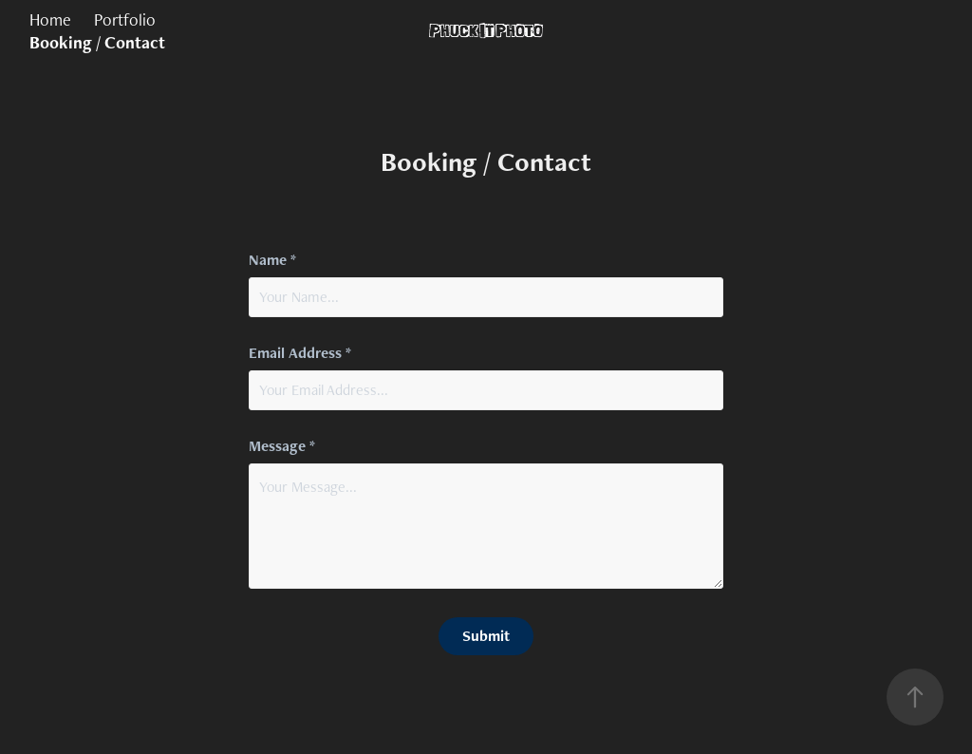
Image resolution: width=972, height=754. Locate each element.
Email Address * (300, 353)
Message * (282, 446)
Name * (272, 260)
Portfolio (125, 19)
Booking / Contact (97, 42)
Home (50, 19)
